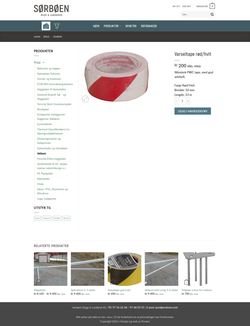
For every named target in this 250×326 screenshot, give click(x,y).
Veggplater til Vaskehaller (51, 89)
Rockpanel (43, 109)
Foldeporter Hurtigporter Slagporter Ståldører (51, 116)
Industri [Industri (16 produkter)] (47, 218)
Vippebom (39, 290)
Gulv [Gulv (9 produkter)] (37, 218)
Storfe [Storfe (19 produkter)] (66, 218)
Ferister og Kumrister (49, 78)
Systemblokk (44, 124)
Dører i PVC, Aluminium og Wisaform (52, 191)
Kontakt (186, 6)
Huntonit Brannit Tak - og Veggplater (51, 96)
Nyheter (131, 26)
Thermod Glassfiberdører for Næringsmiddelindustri (53, 131)
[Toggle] (43, 62)
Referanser (149, 26)
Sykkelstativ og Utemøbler (52, 148)
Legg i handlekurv (192, 111)
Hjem (96, 26)
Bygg (47, 36)
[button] (205, 6)
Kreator (145, 321)
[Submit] (212, 14)
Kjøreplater (43, 178)
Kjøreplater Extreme (48, 73)
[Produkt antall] (182, 101)
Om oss (176, 6)
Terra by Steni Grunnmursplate (54, 104)
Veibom (57, 36)
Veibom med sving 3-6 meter (161, 290)
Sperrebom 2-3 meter (83, 290)
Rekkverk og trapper (48, 68)
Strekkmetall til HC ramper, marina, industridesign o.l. (52, 166)
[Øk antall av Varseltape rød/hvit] (188, 101)
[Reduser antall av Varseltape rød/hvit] (176, 101)
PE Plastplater (45, 173)
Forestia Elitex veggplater (51, 158)
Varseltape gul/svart (119, 290)
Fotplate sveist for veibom (197, 290)
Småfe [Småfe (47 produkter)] (57, 218)
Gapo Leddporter (46, 198)
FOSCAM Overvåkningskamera (55, 84)
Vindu (40, 183)
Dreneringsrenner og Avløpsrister (49, 140)
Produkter (112, 26)
